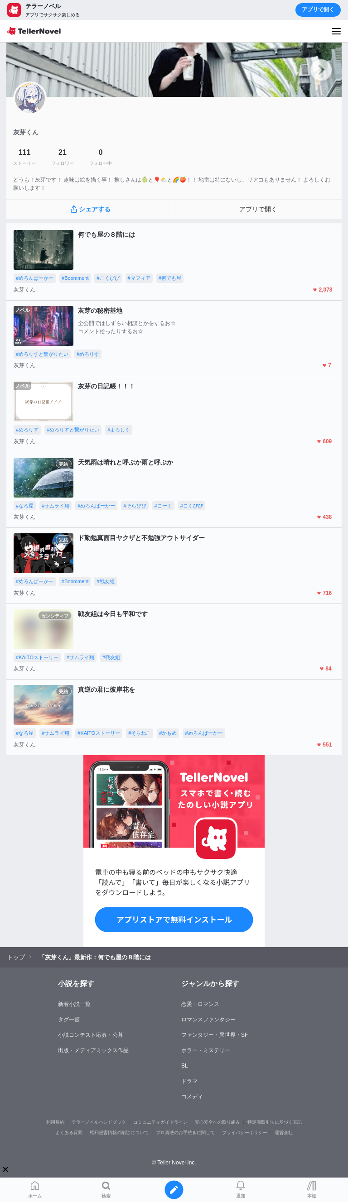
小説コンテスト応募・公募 (90, 1035)
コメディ (192, 1096)
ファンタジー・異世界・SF (214, 1035)
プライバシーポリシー (244, 1132)
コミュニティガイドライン (160, 1122)
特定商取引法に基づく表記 (274, 1122)
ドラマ (189, 1081)
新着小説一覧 (74, 1004)
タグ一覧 (69, 1019)
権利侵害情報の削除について (119, 1132)
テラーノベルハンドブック (99, 1122)
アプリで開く (318, 9)
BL (184, 1066)
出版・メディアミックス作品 (93, 1050)
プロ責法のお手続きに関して (185, 1132)
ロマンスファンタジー (208, 1019)
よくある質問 (68, 1132)
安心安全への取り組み (217, 1122)
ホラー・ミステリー (205, 1050)
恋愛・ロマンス (200, 1004)
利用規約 (55, 1122)
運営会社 (284, 1132)
